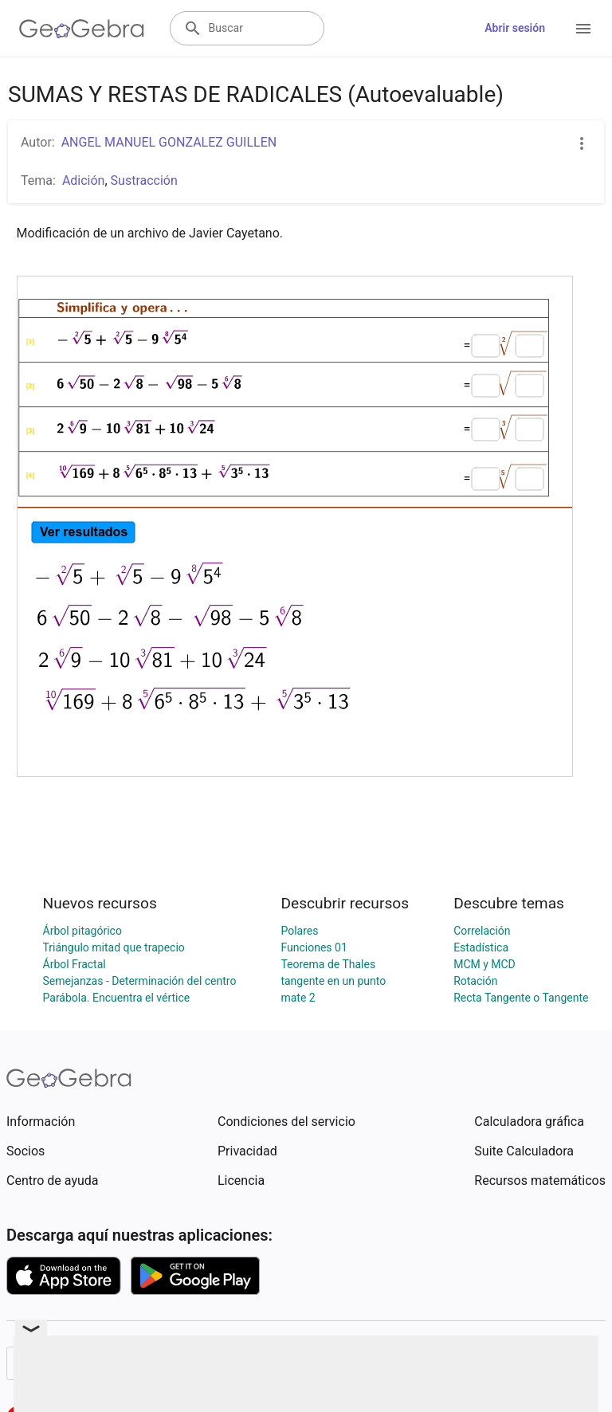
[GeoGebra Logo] (81, 28)
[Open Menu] (583, 28)
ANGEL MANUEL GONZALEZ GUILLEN (169, 142)
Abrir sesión (514, 28)
